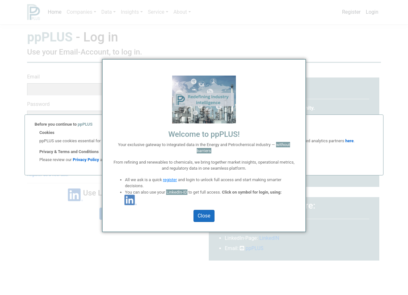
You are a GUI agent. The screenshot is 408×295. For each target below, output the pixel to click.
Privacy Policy (86, 159)
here (348, 140)
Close (204, 216)
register (170, 179)
